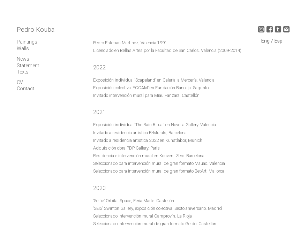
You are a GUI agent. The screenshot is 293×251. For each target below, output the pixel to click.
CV (20, 82)
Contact (25, 89)
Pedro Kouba (35, 29)
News (23, 59)
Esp (279, 41)
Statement (28, 66)
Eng (266, 41)
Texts (23, 72)
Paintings (27, 42)
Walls (23, 49)
